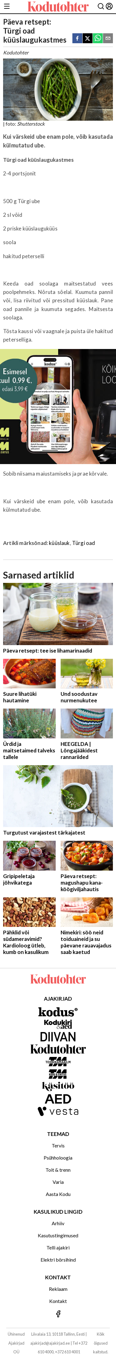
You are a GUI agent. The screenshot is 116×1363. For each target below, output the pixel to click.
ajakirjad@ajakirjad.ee (50, 1343)
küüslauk (59, 543)
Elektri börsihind (58, 1260)
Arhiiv (58, 1223)
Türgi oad (83, 543)
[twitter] (87, 38)
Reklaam (58, 1289)
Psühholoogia (58, 1158)
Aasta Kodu (58, 1194)
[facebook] (77, 38)
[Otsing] (101, 6)
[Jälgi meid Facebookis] (58, 1314)
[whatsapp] (98, 38)
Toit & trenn (58, 1170)
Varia (58, 1182)
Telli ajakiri (58, 1247)
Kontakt (58, 1301)
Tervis (58, 1145)
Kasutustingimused (58, 1235)
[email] (108, 38)
